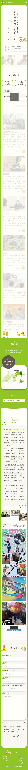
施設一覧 (5, 758)
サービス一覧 (6, 756)
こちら (23, 722)
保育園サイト (22, 760)
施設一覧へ (14, 395)
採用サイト (22, 758)
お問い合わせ (6, 760)
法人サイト (22, 756)
